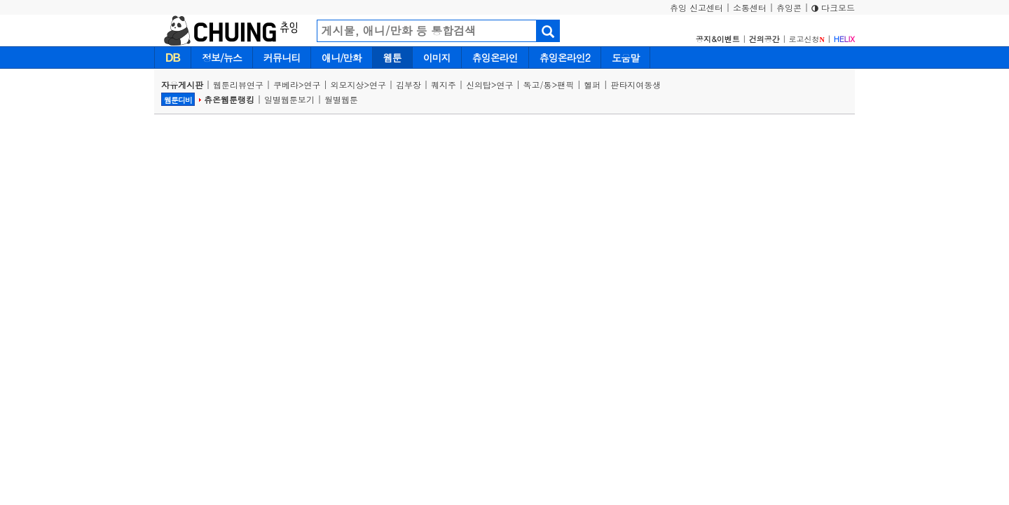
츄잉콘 (789, 7)
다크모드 (833, 7)
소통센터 (750, 7)
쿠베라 (285, 84)
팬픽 (565, 84)
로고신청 (807, 39)
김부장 (408, 84)
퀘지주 (443, 84)
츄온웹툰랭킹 (229, 99)
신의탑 (478, 84)
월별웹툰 (341, 99)
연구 (312, 84)
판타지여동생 (635, 84)
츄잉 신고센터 (696, 7)
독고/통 (537, 84)
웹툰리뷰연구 (238, 84)
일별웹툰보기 (289, 99)
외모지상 (347, 84)
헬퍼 (592, 84)
